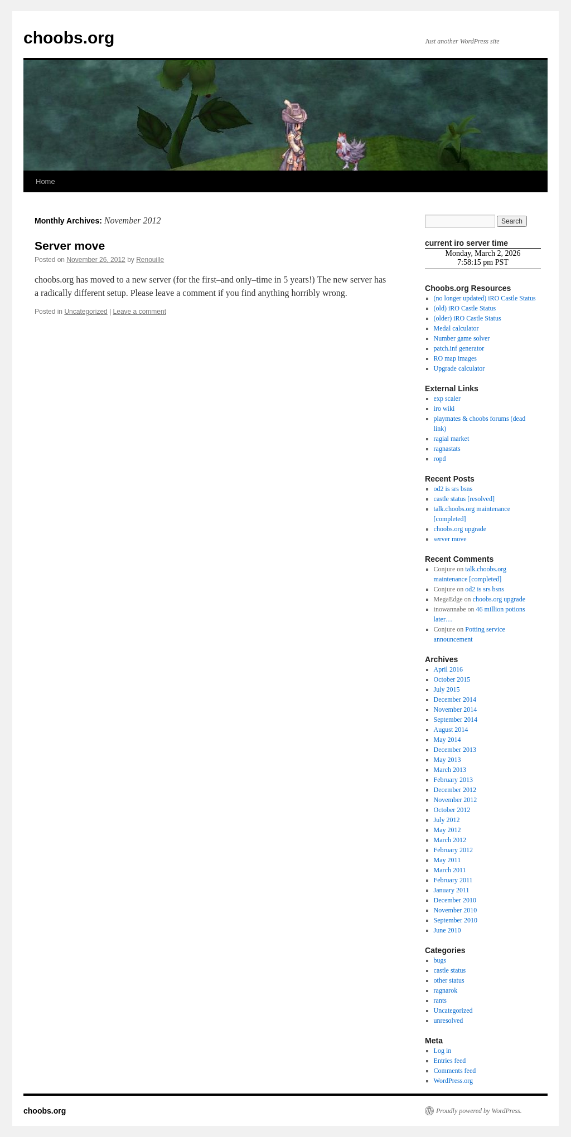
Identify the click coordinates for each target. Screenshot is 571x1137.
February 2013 (453, 780)
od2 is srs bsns (453, 489)
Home (45, 181)
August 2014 (451, 729)
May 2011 (447, 860)
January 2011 (452, 890)
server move (450, 539)
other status (449, 980)
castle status (450, 970)
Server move (70, 245)
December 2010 (455, 900)
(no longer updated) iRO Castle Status (485, 298)
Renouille (150, 260)
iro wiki (444, 408)
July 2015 (447, 689)
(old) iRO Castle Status (465, 308)
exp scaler (447, 398)
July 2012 (447, 820)
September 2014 (455, 719)
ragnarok (446, 990)
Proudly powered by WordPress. (479, 1111)
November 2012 (455, 800)
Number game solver (462, 338)
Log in (443, 1051)
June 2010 (447, 930)
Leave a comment (139, 311)
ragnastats (447, 449)
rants (440, 1000)
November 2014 (455, 709)
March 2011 (450, 870)
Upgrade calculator (459, 368)
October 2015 (452, 679)
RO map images (455, 358)
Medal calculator (456, 328)
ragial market (452, 439)
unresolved (448, 1020)
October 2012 (452, 810)
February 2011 (453, 880)
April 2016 (448, 669)
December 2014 (455, 699)
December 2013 (455, 750)
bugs (440, 960)
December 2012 (455, 790)
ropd (440, 459)
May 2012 (447, 830)
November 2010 (455, 910)
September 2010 (455, 920)
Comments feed (455, 1071)
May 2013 (447, 760)
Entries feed (450, 1061)
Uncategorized (85, 311)
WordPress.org (453, 1081)
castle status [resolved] (464, 499)
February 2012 (453, 850)
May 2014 (447, 740)
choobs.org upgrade (460, 529)
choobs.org (68, 37)
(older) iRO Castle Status (467, 318)
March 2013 (450, 770)
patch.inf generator (459, 348)
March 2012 (450, 840)
